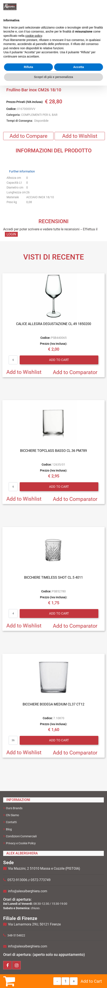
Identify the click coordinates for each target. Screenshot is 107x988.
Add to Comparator (75, 372)
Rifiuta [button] (28, 67)
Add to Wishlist (79, 136)
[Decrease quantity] (57, 981)
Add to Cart (91, 981)
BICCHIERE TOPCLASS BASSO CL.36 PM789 (53, 451)
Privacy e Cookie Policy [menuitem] (19, 843)
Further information (22, 171)
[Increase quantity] (74, 981)
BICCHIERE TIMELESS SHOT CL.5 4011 (53, 577)
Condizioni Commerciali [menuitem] (20, 836)
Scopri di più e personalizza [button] (53, 77)
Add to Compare (28, 136)
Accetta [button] (78, 67)
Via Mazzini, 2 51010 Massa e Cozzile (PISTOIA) (44, 868)
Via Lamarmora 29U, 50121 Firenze (34, 924)
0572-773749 (41, 880)
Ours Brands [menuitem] (12, 808)
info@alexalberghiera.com (27, 891)
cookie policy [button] (33, 35)
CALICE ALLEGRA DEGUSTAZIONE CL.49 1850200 (53, 324)
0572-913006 (17, 880)
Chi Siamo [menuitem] (11, 815)
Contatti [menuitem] (10, 822)
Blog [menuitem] (7, 829)
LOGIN (11, 234)
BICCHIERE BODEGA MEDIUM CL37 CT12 (53, 704)
